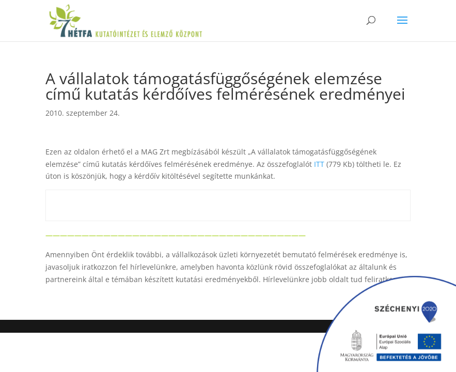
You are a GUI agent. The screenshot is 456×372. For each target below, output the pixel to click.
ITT (319, 164)
